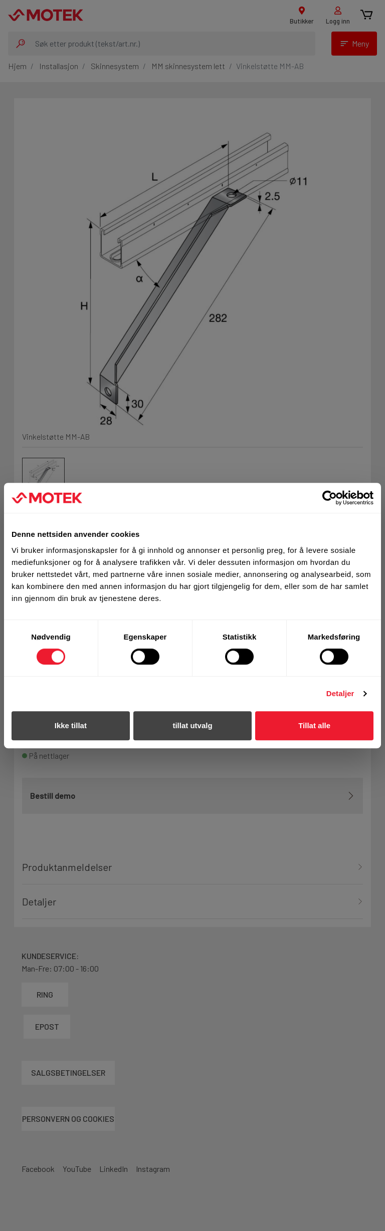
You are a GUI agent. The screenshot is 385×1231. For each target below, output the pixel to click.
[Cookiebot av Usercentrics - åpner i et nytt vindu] (329, 497)
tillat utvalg (192, 725)
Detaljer (340, 693)
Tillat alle (314, 725)
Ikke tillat (71, 725)
